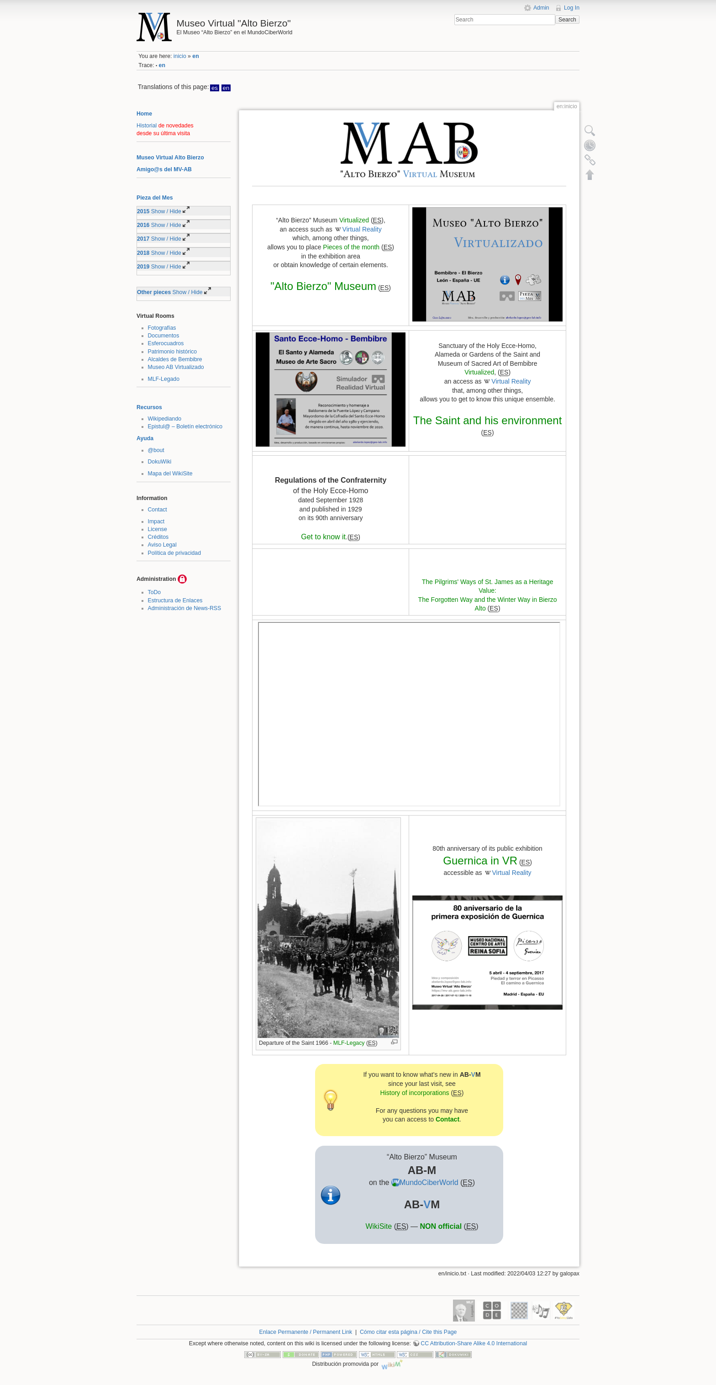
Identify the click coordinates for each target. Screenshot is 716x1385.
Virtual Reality (362, 229)
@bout (156, 450)
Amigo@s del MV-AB (164, 169)
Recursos (149, 407)
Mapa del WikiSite (170, 473)
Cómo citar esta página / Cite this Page (408, 1332)
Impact (156, 521)
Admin (541, 8)
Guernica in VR (480, 860)
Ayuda (145, 438)
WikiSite (378, 1226)
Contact (157, 509)
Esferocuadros (166, 343)
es (214, 87)
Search (567, 19)
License (157, 529)
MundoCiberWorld (429, 1182)
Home (144, 114)
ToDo (154, 592)
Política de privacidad (174, 553)
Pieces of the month (351, 247)
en (195, 56)
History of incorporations (414, 1092)
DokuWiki (160, 461)
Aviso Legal (162, 545)
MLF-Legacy (349, 1043)
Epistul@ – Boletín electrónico (185, 426)
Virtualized (354, 220)
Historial (147, 125)
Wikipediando (165, 419)
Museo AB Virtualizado (176, 367)
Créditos (158, 537)
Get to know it (323, 537)
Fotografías (162, 328)
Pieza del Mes (155, 198)
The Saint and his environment (487, 420)
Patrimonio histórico (172, 351)
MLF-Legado (163, 379)
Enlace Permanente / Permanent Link (306, 1332)
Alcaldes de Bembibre (175, 359)
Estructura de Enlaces (175, 600)
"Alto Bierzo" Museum (323, 286)
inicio (180, 56)
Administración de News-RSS (184, 608)
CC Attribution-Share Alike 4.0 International (474, 1343)
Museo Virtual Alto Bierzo (170, 157)
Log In (571, 8)
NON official (441, 1226)
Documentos (163, 335)
